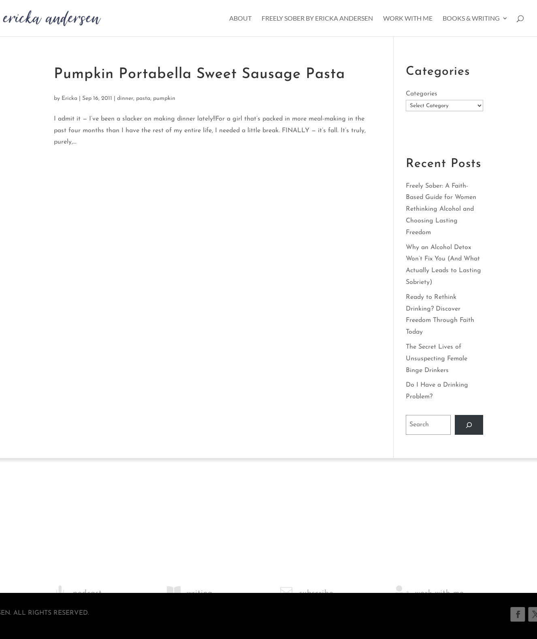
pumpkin (164, 98)
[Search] (469, 425)
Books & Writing (471, 18)
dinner (125, 98)
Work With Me (408, 18)
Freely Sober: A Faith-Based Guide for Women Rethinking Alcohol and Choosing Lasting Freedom (441, 209)
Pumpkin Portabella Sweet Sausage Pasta (199, 74)
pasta (143, 98)
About (240, 18)
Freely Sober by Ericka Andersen (317, 18)
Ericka (69, 98)
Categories (421, 94)
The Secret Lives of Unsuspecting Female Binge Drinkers (436, 359)
